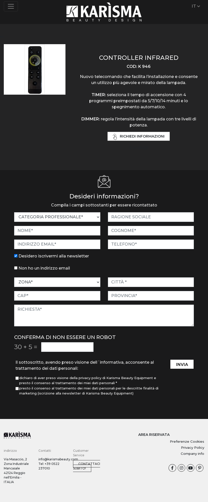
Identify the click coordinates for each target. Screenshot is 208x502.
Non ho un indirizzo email (44, 268)
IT (196, 6)
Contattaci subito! (86, 466)
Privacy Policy (192, 447)
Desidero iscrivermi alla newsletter (53, 256)
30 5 (25, 347)
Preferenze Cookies (187, 441)
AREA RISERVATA (154, 434)
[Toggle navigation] (11, 6)
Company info (192, 454)
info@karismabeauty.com (58, 459)
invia (182, 364)
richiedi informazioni (139, 137)
